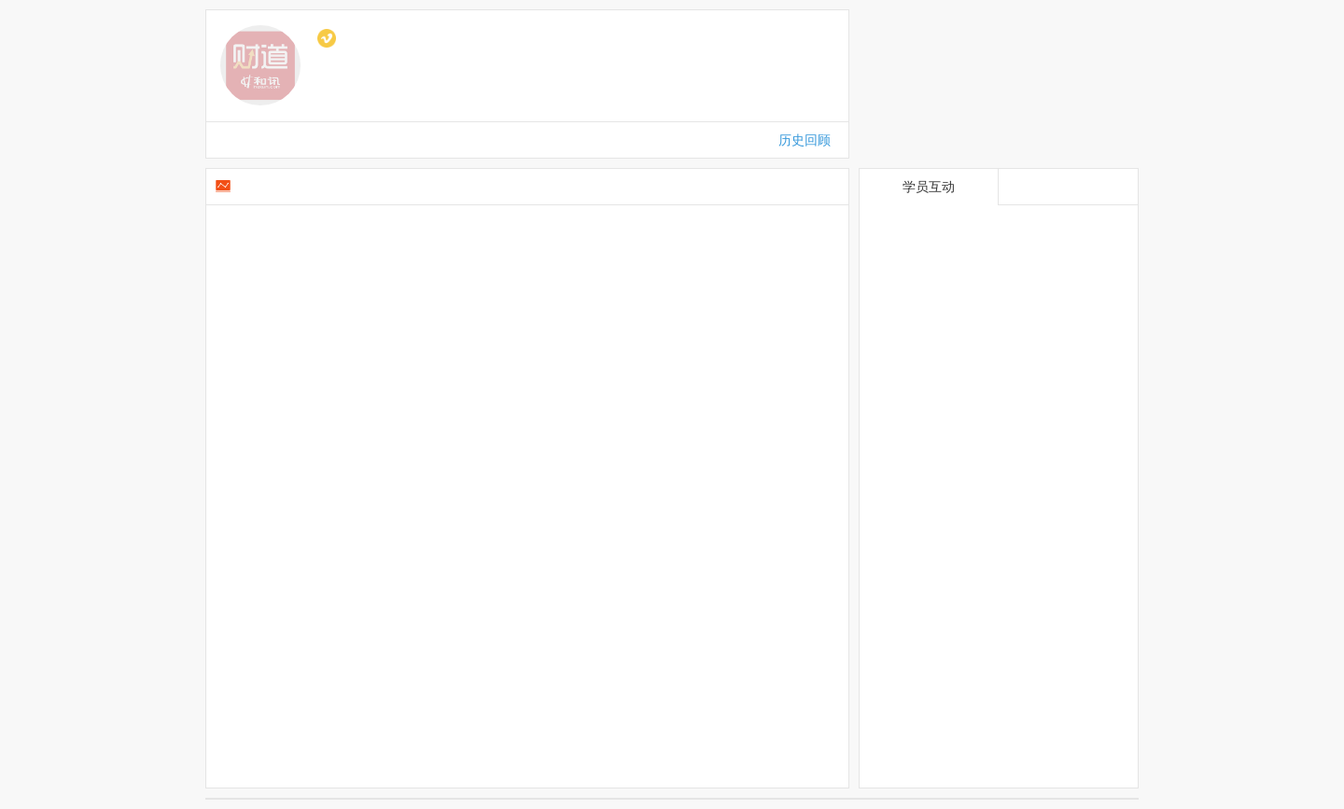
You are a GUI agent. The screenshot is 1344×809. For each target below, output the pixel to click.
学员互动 (929, 186)
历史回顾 (804, 140)
